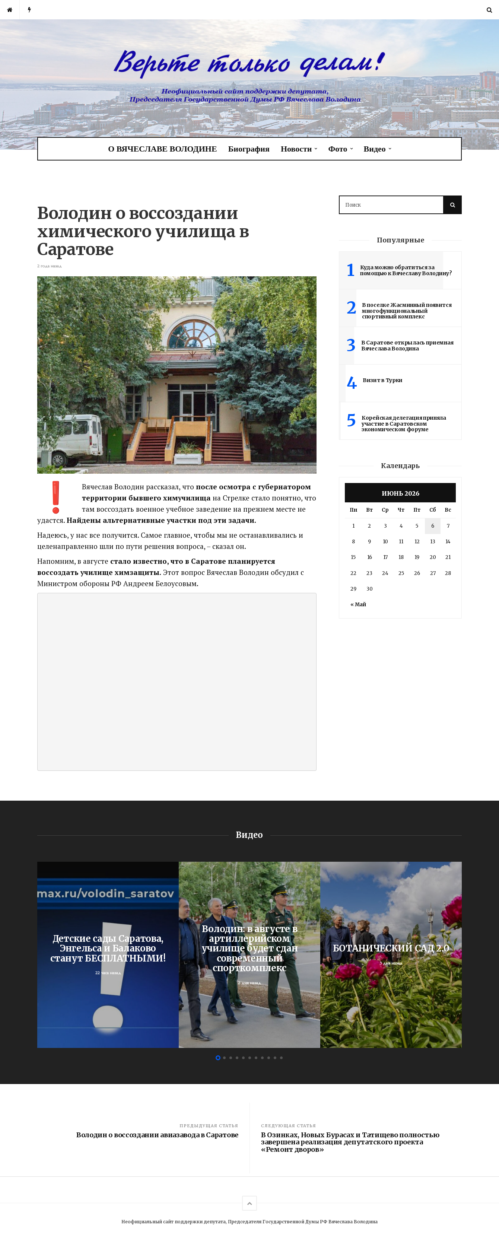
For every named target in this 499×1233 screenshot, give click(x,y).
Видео (375, 148)
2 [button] (224, 1057)
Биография (249, 148)
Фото (337, 148)
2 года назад (49, 266)
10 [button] (275, 1057)
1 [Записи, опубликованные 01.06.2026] (353, 526)
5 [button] (243, 1057)
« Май (358, 604)
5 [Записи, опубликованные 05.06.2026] (417, 526)
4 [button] (237, 1057)
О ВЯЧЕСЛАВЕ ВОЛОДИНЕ (162, 148)
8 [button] (262, 1057)
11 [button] (281, 1057)
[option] (108, 955)
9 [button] (268, 1057)
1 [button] (218, 1057)
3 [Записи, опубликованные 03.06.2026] (385, 526)
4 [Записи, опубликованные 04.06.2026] (401, 526)
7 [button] (256, 1057)
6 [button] (249, 1057)
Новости (296, 148)
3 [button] (230, 1057)
